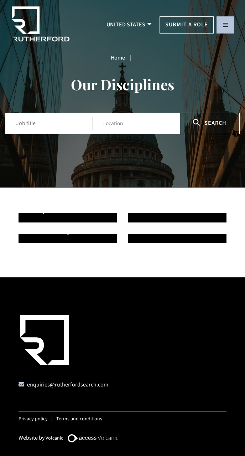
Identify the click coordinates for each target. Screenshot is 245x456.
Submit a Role (186, 25)
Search (209, 123)
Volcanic (54, 438)
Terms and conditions (79, 418)
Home (118, 58)
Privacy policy (33, 418)
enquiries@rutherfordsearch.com (67, 385)
